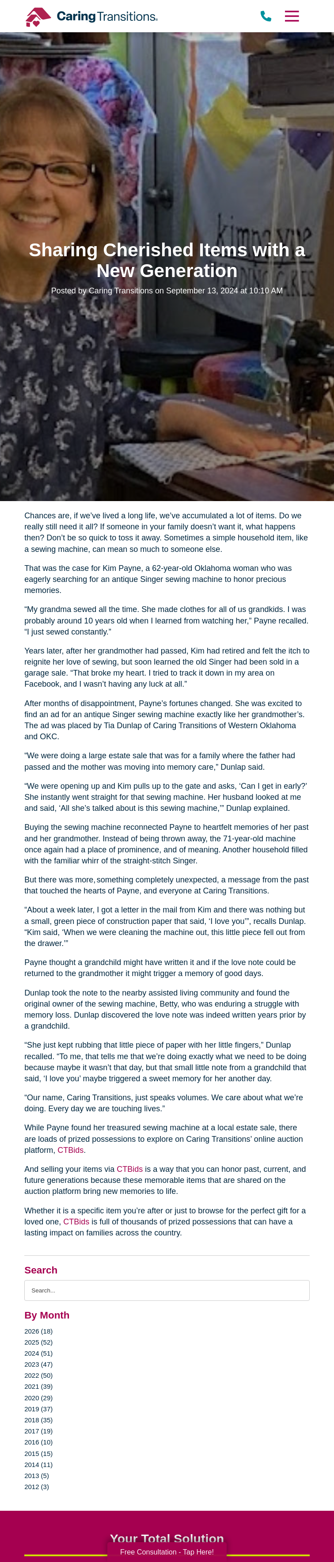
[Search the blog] (167, 1290)
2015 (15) (38, 1453)
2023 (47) (38, 1364)
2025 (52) (38, 1342)
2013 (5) (36, 1475)
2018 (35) (38, 1420)
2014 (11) (38, 1464)
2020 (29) (38, 1398)
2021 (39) (38, 1386)
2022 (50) (38, 1375)
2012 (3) (36, 1486)
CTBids (70, 1150)
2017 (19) (38, 1431)
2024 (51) (38, 1353)
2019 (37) (38, 1409)
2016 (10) (38, 1442)
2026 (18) (38, 1331)
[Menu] (291, 16)
